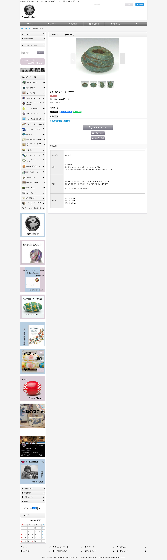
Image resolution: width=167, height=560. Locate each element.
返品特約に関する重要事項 (60, 121)
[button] (136, 24)
